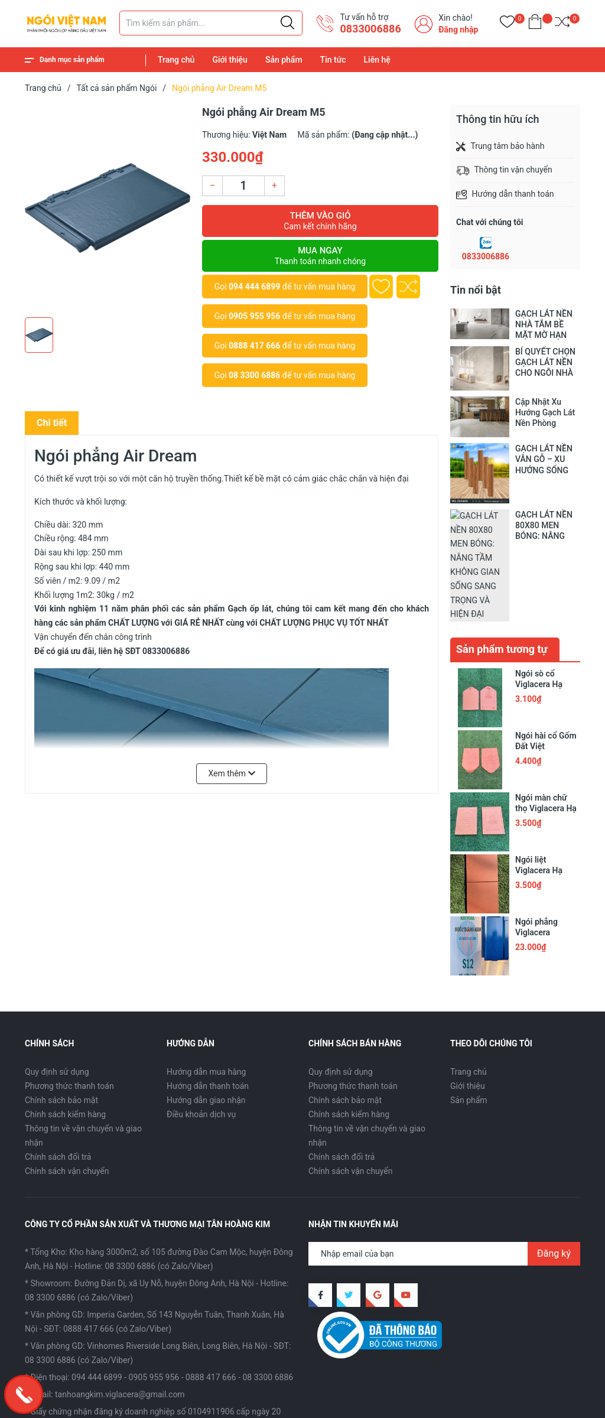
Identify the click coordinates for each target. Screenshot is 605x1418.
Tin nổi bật (475, 290)
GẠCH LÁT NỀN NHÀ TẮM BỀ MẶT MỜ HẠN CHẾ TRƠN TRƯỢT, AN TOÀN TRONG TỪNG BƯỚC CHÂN (547, 324)
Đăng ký (554, 1173)
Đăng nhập (458, 29)
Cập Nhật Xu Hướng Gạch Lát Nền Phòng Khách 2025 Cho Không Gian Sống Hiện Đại (547, 412)
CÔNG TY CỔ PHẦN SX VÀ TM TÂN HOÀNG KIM (174, 1389)
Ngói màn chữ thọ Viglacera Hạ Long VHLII (546, 728)
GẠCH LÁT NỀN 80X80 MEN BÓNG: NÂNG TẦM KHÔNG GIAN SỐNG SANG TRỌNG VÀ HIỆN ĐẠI (547, 525)
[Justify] (287, 23)
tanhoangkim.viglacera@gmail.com (120, 1314)
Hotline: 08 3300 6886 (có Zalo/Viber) (143, 1186)
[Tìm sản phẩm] (211, 23)
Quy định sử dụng (57, 991)
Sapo (46, 1402)
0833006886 (485, 256)
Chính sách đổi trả (58, 1076)
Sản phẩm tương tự (502, 568)
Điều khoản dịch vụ (201, 1033)
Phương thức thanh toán (69, 1005)
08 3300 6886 (254, 375)
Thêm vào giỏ (320, 221)
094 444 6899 (254, 286)
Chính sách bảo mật (61, 1019)
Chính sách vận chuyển (67, 1090)
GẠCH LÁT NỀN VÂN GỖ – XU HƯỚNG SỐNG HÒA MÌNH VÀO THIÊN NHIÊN (544, 459)
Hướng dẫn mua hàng (206, 991)
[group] (107, 208)
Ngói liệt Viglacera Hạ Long (538, 790)
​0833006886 (370, 28)
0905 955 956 (254, 316)
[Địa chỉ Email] (444, 1173)
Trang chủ (176, 59)
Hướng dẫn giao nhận (206, 1019)
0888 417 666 (254, 345)
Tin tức (333, 59)
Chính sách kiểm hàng (65, 1033)
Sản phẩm (283, 59)
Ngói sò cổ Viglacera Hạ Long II (538, 603)
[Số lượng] (243, 185)
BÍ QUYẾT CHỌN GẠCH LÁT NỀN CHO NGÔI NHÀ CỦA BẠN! (545, 362)
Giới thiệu (230, 59)
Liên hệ (377, 59)
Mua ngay (320, 255)
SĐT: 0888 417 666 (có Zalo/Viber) (107, 1248)
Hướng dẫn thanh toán (208, 1005)
